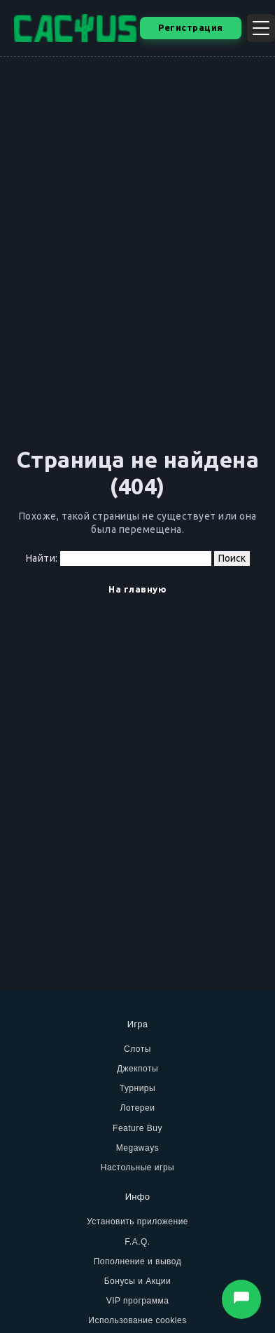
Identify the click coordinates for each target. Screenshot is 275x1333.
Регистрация (190, 27)
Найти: (42, 558)
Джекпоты (137, 1069)
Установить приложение (137, 1221)
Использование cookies (137, 1320)
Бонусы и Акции (137, 1281)
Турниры (137, 1088)
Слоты (137, 1049)
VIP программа (137, 1301)
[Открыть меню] (261, 28)
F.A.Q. (137, 1242)
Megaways (137, 1148)
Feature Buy (137, 1128)
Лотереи (137, 1108)
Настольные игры (138, 1167)
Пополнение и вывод (138, 1261)
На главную (137, 589)
